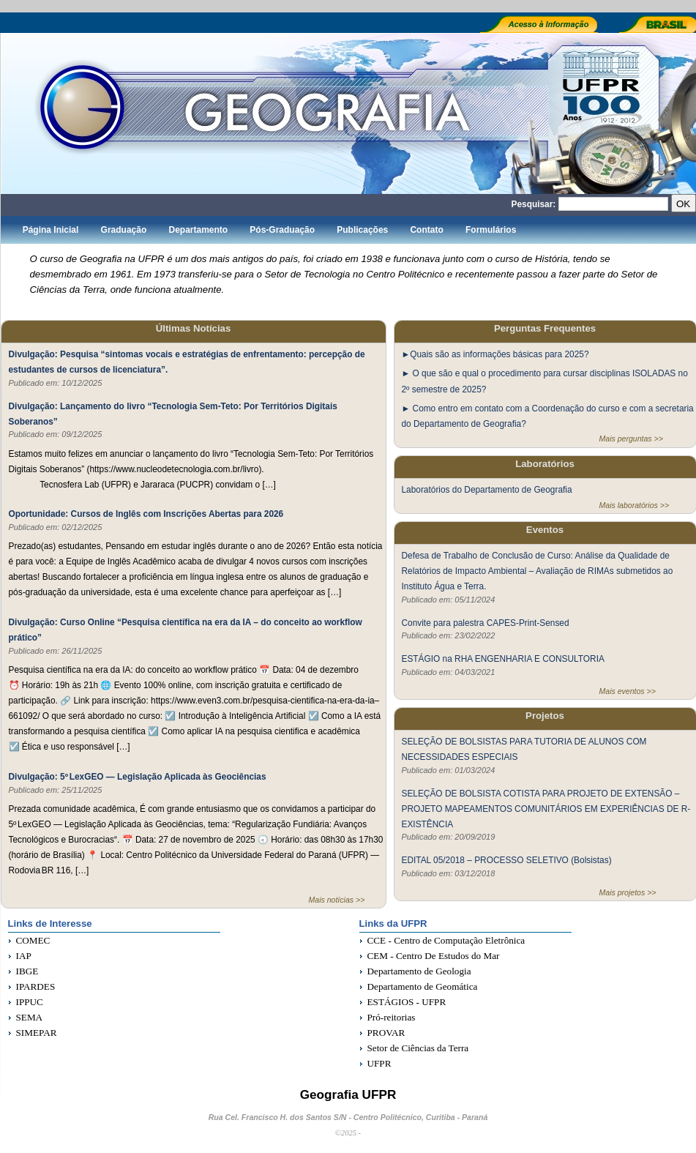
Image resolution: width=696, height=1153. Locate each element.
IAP (23, 955)
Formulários (490, 230)
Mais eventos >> (627, 691)
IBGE (27, 971)
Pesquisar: (534, 204)
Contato (426, 230)
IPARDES (36, 986)
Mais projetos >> (627, 892)
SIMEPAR (36, 1032)
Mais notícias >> (337, 899)
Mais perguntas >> (631, 438)
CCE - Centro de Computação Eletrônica (446, 940)
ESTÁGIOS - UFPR (406, 1001)
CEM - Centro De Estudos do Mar (433, 955)
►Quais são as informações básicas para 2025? (495, 354)
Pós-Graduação (282, 230)
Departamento (198, 230)
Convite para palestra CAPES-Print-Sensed (485, 622)
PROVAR (386, 1032)
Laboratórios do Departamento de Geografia (487, 490)
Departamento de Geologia (419, 971)
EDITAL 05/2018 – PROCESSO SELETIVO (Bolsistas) (507, 860)
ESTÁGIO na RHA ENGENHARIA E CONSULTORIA (503, 658)
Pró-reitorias (391, 1017)
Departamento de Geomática (422, 986)
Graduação (124, 230)
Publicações (362, 230)
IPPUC (29, 1001)
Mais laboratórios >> (634, 505)
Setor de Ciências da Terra (418, 1047)
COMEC (33, 940)
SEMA (29, 1017)
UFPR (379, 1063)
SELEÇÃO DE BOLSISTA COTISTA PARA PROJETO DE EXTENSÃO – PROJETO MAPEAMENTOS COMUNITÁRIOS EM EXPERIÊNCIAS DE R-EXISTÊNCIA (546, 808)
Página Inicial (51, 230)
